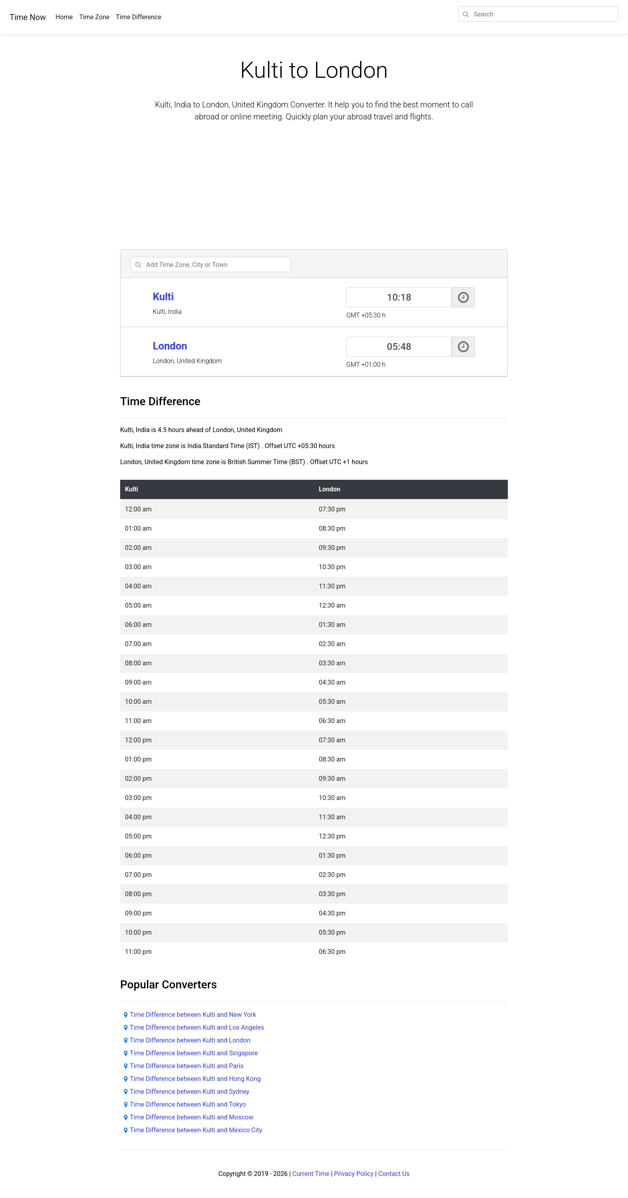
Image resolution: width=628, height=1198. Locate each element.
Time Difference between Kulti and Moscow (192, 1117)
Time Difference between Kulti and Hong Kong (195, 1079)
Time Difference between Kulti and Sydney (190, 1091)
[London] (399, 347)
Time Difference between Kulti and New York (193, 1014)
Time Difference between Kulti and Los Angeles (197, 1027)
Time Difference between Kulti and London (190, 1040)
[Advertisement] (314, 187)
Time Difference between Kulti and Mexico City (196, 1130)
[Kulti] (399, 297)
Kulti (163, 297)
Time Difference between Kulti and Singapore (194, 1053)
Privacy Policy (354, 1174)
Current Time (310, 1174)
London (170, 346)
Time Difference (138, 17)
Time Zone (94, 17)
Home (64, 17)
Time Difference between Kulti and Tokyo (188, 1104)
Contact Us (394, 1174)
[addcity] (211, 264)
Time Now (28, 17)
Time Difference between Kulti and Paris (187, 1066)
